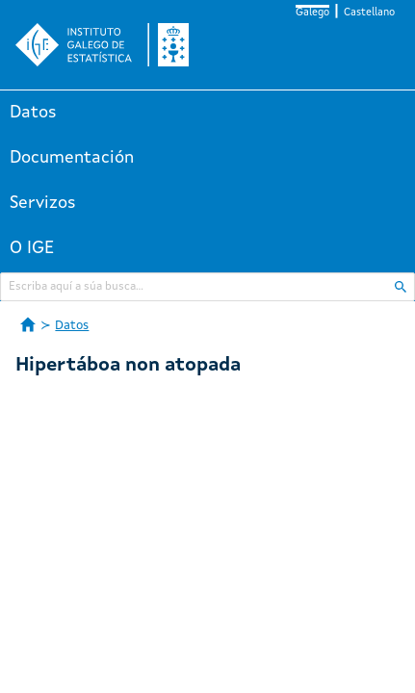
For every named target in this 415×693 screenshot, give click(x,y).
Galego (312, 13)
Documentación (72, 158)
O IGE (32, 248)
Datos (33, 112)
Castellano (369, 13)
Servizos (43, 203)
